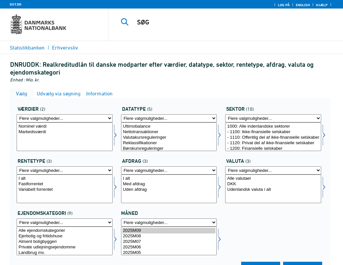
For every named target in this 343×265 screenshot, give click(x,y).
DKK (273, 184)
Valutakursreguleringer (169, 137)
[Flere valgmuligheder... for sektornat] (273, 118)
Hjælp (322, 5)
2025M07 (169, 241)
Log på (284, 5)
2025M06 (169, 247)
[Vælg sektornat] (273, 136)
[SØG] (227, 22)
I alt (64, 178)
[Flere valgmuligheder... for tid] (169, 222)
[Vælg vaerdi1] (65, 136)
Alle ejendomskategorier (64, 230)
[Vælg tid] (169, 241)
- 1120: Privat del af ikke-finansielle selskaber (273, 143)
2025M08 (169, 236)
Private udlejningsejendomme (64, 247)
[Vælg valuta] (273, 188)
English (303, 5)
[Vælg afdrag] (169, 188)
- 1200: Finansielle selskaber (273, 148)
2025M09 (169, 230)
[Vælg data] (169, 136)
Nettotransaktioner (169, 132)
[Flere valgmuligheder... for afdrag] (169, 170)
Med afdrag (169, 184)
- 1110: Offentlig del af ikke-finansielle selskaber (273, 137)
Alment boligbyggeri (64, 241)
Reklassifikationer (169, 143)
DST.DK (15, 4)
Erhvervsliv (65, 47)
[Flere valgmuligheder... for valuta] (273, 170)
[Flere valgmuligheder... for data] (169, 118)
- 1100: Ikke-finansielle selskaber (273, 132)
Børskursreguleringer (169, 148)
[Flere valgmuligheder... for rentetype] (65, 170)
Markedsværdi (64, 132)
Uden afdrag (169, 189)
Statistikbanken (27, 47)
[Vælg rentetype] (65, 188)
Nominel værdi (64, 126)
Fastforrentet (64, 184)
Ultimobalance (169, 126)
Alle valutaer (273, 178)
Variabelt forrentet (64, 189)
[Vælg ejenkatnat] (65, 241)
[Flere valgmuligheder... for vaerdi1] (65, 118)
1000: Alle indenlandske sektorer (273, 126)
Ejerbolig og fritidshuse (64, 236)
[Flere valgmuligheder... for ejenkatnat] (65, 222)
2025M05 (169, 253)
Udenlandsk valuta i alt (273, 189)
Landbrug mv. (64, 253)
